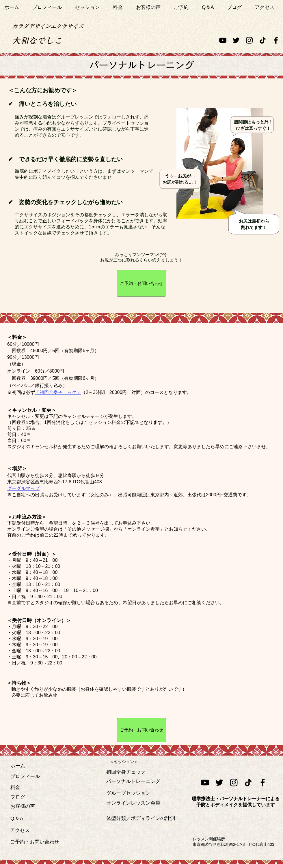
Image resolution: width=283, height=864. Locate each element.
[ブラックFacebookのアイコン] (275, 40)
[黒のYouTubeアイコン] (222, 40)
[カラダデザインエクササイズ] (47, 26)
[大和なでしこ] (37, 40)
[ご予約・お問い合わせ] (141, 283)
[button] (90, 7)
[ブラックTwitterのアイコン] (236, 40)
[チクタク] (262, 40)
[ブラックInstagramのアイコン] (249, 40)
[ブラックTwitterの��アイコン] (219, 782)
